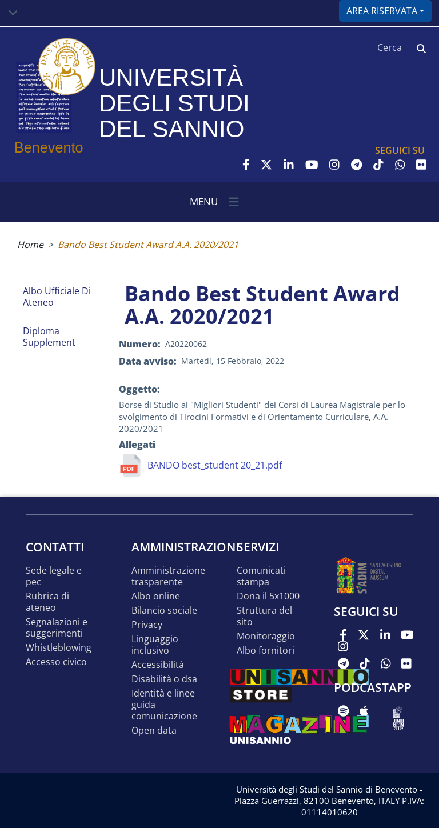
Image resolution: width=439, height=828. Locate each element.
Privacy (146, 625)
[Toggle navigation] (13, 13)
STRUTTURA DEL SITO (264, 616)
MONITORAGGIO (266, 636)
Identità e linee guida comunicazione (164, 704)
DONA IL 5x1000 (268, 596)
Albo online (155, 596)
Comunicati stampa (261, 576)
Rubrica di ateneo (47, 602)
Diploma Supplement (49, 337)
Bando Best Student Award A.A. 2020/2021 (148, 244)
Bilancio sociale (164, 611)
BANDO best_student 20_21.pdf (214, 465)
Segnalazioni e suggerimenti (56, 627)
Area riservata (381, 11)
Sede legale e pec (54, 576)
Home (30, 244)
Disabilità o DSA (164, 679)
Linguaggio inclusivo (154, 645)
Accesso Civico (56, 662)
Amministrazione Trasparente (168, 576)
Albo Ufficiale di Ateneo (57, 297)
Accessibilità (157, 665)
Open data (154, 731)
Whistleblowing (58, 648)
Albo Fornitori (265, 651)
